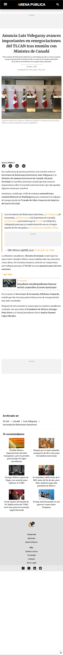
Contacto (31, 559)
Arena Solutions (31, 542)
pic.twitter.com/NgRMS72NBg (43, 227)
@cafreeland (10, 221)
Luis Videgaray (30, 421)
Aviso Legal (31, 563)
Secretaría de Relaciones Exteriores (20, 424)
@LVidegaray (50, 214)
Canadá (16, 421)
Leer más (7, 274)
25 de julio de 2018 (44, 250)
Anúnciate (31, 538)
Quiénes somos (31, 551)
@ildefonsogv (22, 217)
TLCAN (39, 221)
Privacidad (31, 555)
